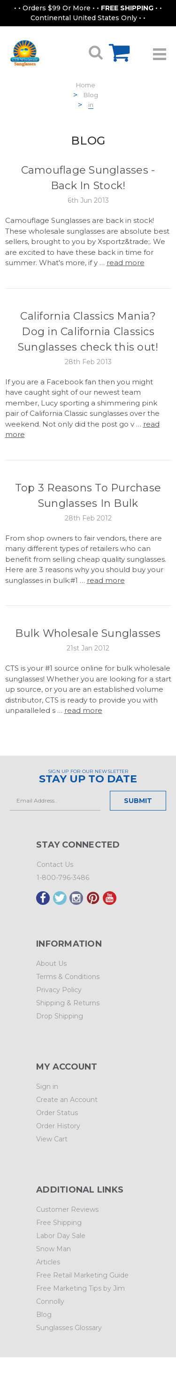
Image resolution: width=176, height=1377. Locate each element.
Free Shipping (59, 1222)
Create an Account (67, 1099)
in (90, 104)
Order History (58, 1126)
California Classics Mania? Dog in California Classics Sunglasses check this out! (88, 331)
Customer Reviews (67, 1209)
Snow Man (53, 1249)
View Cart (52, 1139)
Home (85, 85)
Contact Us (55, 864)
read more (126, 262)
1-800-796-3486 (63, 877)
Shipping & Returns (67, 1003)
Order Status (57, 1113)
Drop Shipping (59, 1016)
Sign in (47, 1086)
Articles (48, 1262)
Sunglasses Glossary (69, 1327)
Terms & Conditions (67, 976)
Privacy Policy (59, 990)
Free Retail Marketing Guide (82, 1275)
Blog (91, 95)
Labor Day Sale (60, 1236)
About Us (51, 963)
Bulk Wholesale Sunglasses (88, 633)
